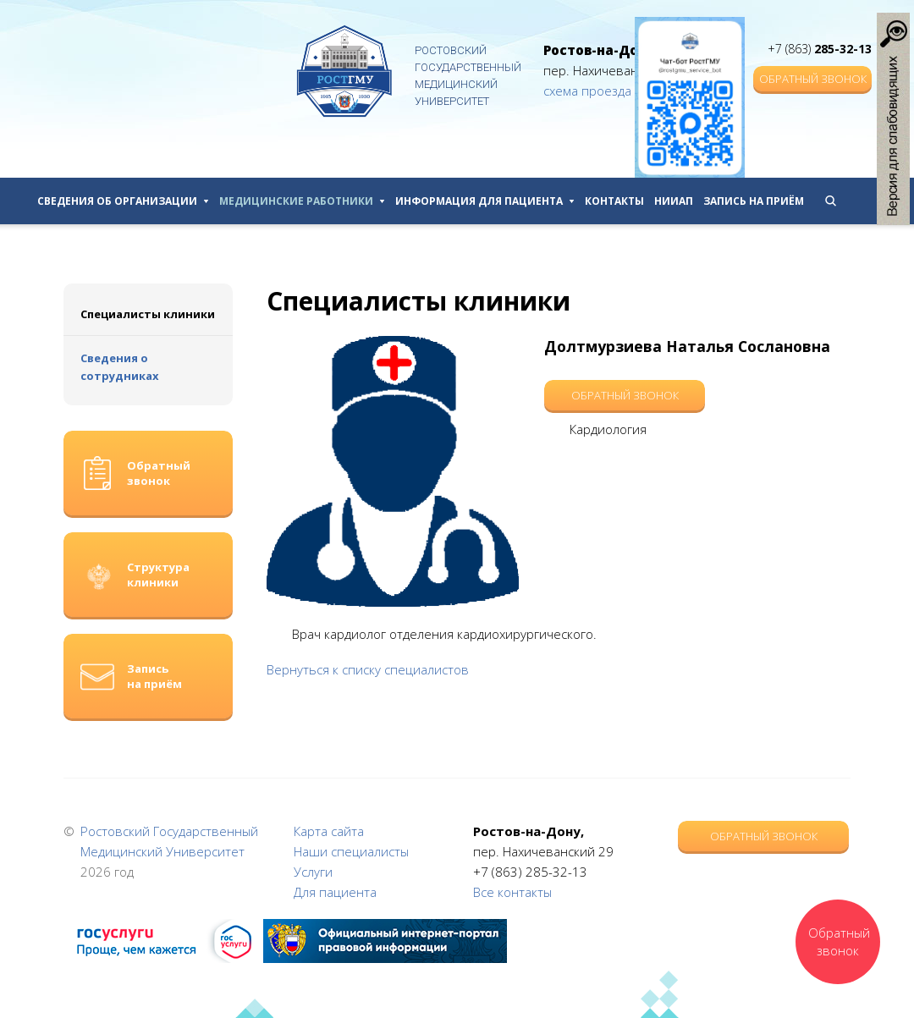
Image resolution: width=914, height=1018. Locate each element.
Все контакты (512, 891)
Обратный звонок (813, 78)
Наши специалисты (351, 851)
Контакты (614, 201)
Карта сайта (329, 831)
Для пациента (335, 891)
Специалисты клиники (147, 314)
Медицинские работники (302, 201)
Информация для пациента (485, 201)
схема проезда (587, 90)
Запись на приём (753, 201)
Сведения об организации (123, 201)
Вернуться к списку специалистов (368, 669)
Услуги (313, 871)
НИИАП (673, 201)
